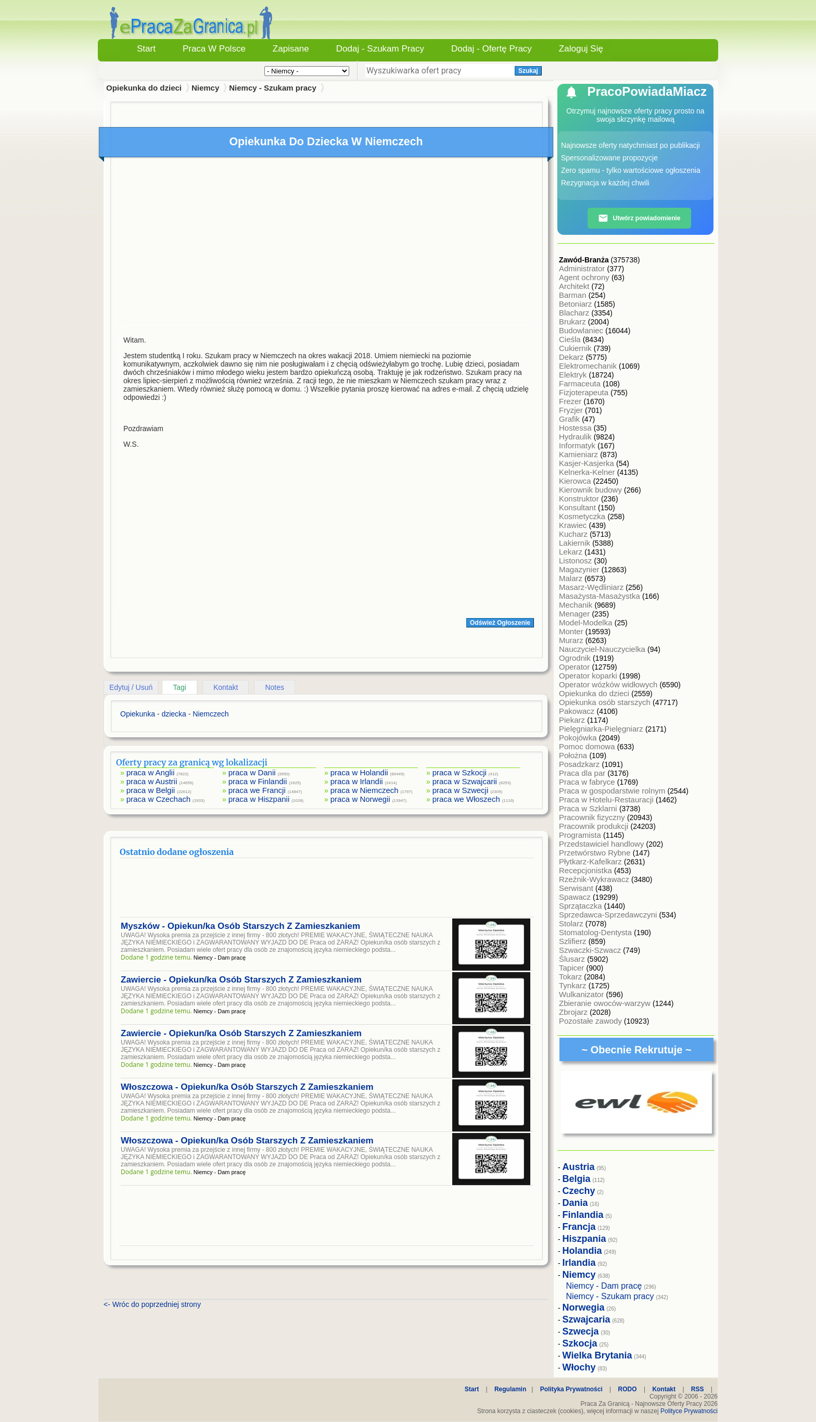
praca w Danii (252, 772)
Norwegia (584, 1307)
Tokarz (571, 976)
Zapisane (291, 49)
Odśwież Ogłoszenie (500, 622)
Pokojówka (579, 737)
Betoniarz (576, 303)
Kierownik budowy (591, 489)
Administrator (583, 268)
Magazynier (580, 569)
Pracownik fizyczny (593, 817)
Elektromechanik (589, 365)
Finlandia (583, 1215)
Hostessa (576, 427)
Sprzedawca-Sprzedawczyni (609, 914)
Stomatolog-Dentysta (596, 932)
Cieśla (571, 339)
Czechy (579, 1191)
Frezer (571, 401)
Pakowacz (578, 711)
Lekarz (571, 551)
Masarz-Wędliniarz (592, 587)
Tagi (179, 687)
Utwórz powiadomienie (639, 218)
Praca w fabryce (588, 781)
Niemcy (205, 87)
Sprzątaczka (581, 905)
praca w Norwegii (360, 799)
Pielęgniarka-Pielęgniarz (602, 728)
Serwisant (577, 888)
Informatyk (578, 445)
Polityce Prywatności (689, 1411)
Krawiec (574, 525)
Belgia (577, 1179)
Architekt (575, 286)
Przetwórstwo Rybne (596, 852)
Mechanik (576, 604)
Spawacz (576, 896)
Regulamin (510, 1389)
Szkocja (580, 1343)
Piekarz (573, 719)
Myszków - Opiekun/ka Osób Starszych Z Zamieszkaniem (240, 926)
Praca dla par (583, 773)
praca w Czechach (158, 799)
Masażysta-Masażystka (600, 596)
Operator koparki (589, 675)
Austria (579, 1167)
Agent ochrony (585, 277)
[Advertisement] (327, 244)
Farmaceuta (581, 383)
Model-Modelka (587, 622)
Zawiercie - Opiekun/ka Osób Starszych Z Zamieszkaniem (241, 980)
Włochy (579, 1367)
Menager (575, 613)
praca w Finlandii (257, 781)
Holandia (582, 1250)
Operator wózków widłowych (609, 684)
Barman (574, 295)
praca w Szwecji (460, 790)
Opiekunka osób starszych (606, 702)
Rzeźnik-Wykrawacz (595, 879)
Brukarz (573, 321)
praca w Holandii (359, 772)
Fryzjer (572, 410)
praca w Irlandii (356, 781)
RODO (627, 1389)
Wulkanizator (582, 994)
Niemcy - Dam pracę (604, 1285)
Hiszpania (584, 1239)
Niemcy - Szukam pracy (272, 87)
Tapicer (572, 967)
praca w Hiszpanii (259, 799)
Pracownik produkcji (595, 826)
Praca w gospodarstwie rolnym (613, 790)
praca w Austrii (151, 781)
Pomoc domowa (588, 746)
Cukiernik (576, 348)
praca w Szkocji (459, 772)
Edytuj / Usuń (130, 687)
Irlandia (579, 1262)
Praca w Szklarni (589, 808)
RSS (697, 1389)
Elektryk (574, 374)
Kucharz (574, 534)
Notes (274, 687)
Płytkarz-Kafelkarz (591, 861)
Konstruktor (580, 498)
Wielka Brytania (597, 1355)
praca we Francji (257, 790)
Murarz (572, 640)
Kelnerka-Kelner (588, 472)
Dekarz (572, 357)
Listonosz (576, 560)
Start (146, 49)
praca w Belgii (150, 790)
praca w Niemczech (364, 790)
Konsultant (578, 507)
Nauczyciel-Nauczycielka (603, 649)
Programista (581, 834)
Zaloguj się (581, 49)
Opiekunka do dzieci (595, 693)
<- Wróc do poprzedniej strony (152, 1304)
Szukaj (528, 70)
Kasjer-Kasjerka (587, 463)
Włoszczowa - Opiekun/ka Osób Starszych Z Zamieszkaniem (247, 1087)
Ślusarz (573, 958)
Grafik (570, 418)
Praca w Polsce (214, 49)
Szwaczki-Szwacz (591, 950)
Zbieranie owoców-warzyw (606, 1003)
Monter (572, 631)
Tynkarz (574, 985)
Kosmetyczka (583, 516)
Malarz (571, 578)
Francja (579, 1227)
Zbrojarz (574, 1012)
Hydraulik (576, 436)
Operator (575, 666)
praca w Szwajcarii (464, 781)
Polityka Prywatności (571, 1389)
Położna (574, 755)
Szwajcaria (586, 1319)
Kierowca (576, 480)
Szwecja (581, 1331)
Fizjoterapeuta (584, 392)
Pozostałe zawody (591, 1020)
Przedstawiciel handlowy (602, 843)
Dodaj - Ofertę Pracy (491, 49)
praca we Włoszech (466, 799)
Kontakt (225, 687)
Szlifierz (574, 941)
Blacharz (575, 312)
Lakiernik (575, 542)
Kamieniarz (579, 454)
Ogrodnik (576, 657)
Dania (575, 1203)
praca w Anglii (150, 772)
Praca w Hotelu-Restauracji (607, 799)
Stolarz (572, 923)
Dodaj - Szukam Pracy (380, 49)
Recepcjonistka (586, 870)
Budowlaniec (582, 330)
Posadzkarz (580, 764)
